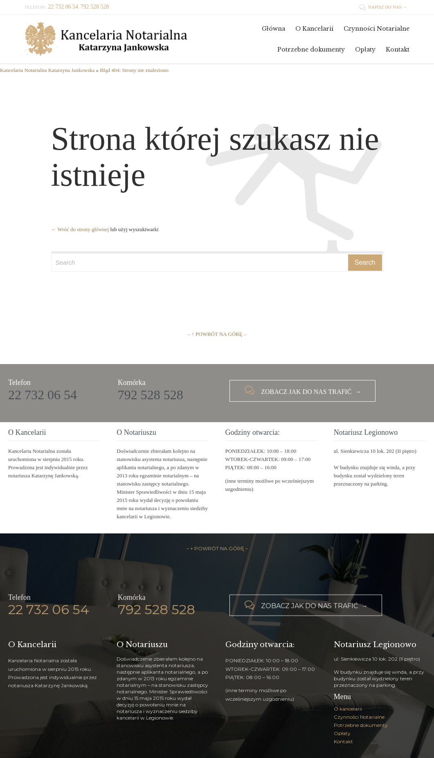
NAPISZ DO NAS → (383, 6)
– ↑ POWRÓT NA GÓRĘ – (217, 334)
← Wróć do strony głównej (80, 229)
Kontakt (343, 741)
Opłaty (342, 733)
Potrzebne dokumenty (361, 725)
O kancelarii (348, 709)
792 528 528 (150, 394)
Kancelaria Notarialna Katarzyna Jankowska (47, 70)
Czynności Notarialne (359, 717)
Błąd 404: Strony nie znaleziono (134, 70)
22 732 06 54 (42, 394)
